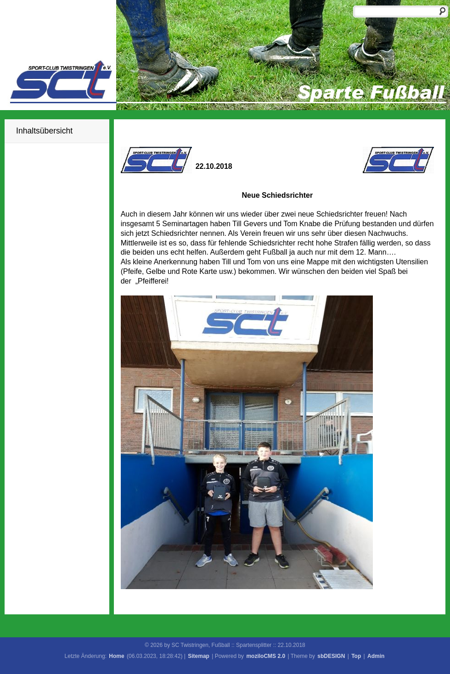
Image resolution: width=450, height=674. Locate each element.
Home (116, 656)
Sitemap (198, 656)
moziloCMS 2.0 (265, 656)
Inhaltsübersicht (44, 130)
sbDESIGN (331, 656)
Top (356, 656)
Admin (375, 656)
